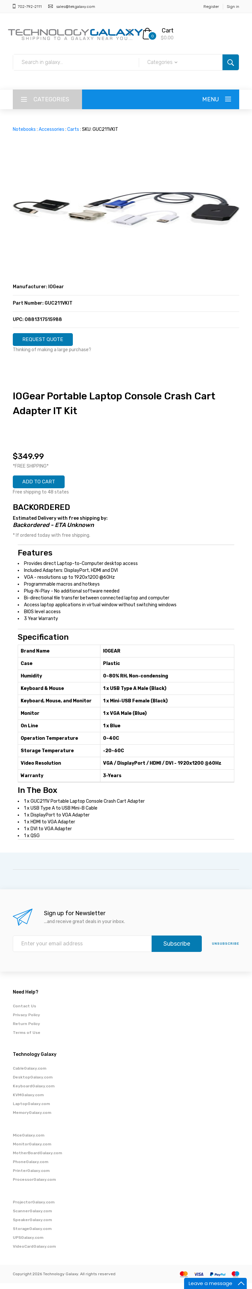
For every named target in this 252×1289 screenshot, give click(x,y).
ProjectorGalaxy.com (33, 1208)
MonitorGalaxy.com (32, 1150)
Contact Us (24, 1012)
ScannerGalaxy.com (32, 1217)
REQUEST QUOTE (48, 341)
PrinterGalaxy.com (31, 1176)
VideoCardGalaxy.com (34, 1252)
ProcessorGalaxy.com (34, 1185)
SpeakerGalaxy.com (32, 1225)
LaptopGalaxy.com (31, 1109)
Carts (73, 129)
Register (211, 6)
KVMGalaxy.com (28, 1100)
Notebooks (24, 129)
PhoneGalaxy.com (30, 1167)
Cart (168, 30)
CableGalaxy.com (29, 1074)
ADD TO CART (43, 486)
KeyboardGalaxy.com (33, 1092)
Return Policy (26, 1029)
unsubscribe (225, 950)
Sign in (233, 6)
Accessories (51, 129)
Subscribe (176, 949)
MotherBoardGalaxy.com (37, 1159)
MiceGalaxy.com (28, 1141)
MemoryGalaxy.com (32, 1118)
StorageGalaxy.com (32, 1234)
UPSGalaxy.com (28, 1243)
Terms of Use (26, 1038)
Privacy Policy (26, 1020)
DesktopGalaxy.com (32, 1083)
